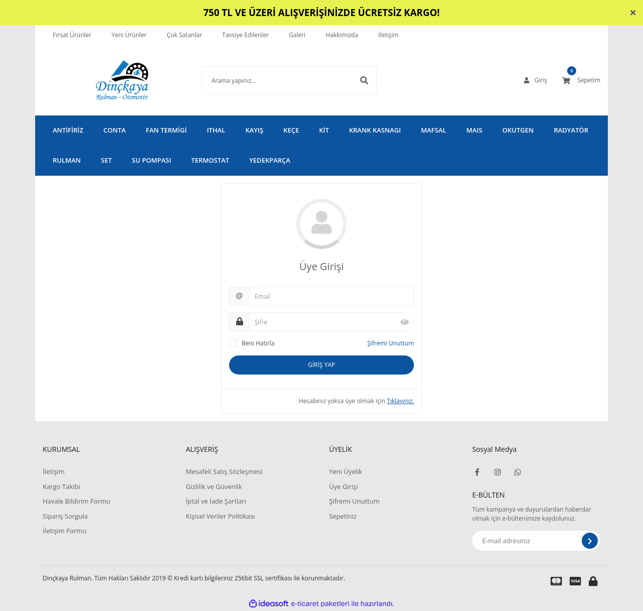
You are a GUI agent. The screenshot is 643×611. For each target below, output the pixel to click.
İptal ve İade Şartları (216, 501)
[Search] (274, 80)
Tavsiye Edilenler (245, 35)
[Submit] (590, 541)
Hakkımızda (342, 35)
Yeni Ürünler (129, 35)
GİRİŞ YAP (321, 364)
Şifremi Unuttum (390, 343)
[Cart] (581, 80)
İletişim (388, 35)
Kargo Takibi (61, 486)
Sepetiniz (343, 516)
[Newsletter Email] (536, 541)
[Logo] (107, 80)
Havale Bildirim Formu (77, 501)
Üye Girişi (343, 486)
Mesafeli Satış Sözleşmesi (224, 471)
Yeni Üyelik (345, 471)
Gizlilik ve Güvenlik (214, 486)
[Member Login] (535, 80)
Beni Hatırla (258, 343)
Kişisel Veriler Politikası (220, 516)
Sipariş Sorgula (65, 516)
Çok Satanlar (184, 35)
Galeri (297, 35)
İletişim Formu (64, 530)
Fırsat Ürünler (72, 35)
